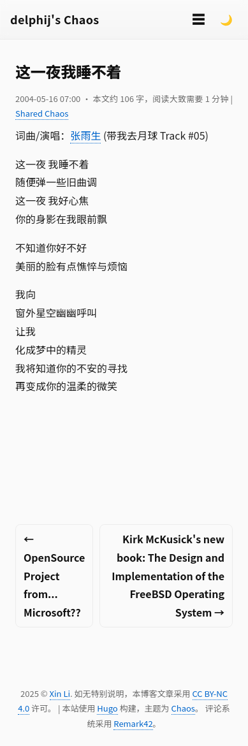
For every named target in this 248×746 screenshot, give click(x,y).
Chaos (183, 708)
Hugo (107, 708)
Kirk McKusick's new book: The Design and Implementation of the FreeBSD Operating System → (168, 575)
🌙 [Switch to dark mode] (226, 19)
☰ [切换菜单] (198, 19)
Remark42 (132, 723)
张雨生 (85, 135)
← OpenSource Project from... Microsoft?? (54, 575)
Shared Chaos (41, 113)
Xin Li (60, 693)
